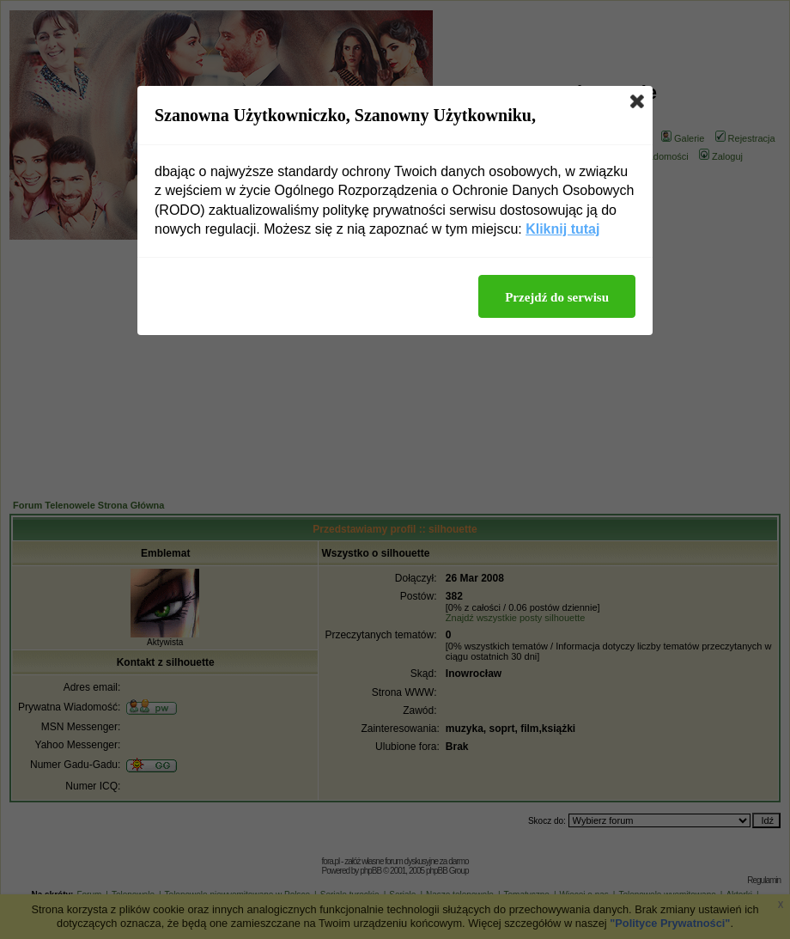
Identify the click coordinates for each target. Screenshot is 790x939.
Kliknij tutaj (562, 229)
